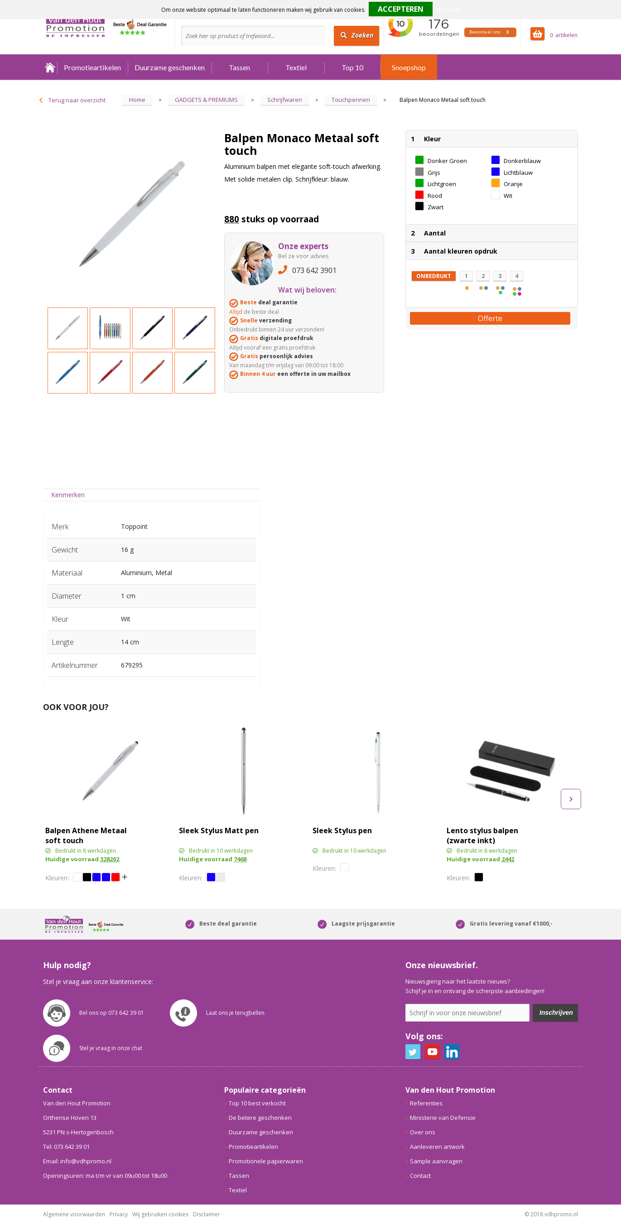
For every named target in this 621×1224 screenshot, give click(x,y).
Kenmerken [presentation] (68, 494)
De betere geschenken (260, 1118)
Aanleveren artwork (437, 1146)
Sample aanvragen (436, 1161)
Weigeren (448, 10)
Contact (420, 1175)
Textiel (296, 67)
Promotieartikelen (92, 67)
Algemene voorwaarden (74, 1214)
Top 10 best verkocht (257, 1103)
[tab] (67, 495)
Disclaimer (206, 1214)
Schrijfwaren (284, 100)
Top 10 (352, 67)
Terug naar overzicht (77, 100)
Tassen (239, 67)
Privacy (119, 1214)
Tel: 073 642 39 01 (66, 1146)
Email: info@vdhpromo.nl (77, 1161)
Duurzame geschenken (170, 67)
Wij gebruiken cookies (160, 1214)
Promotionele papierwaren (266, 1161)
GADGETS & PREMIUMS (206, 100)
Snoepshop (409, 67)
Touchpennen (351, 100)
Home (50, 67)
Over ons (422, 1132)
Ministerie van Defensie (443, 1118)
